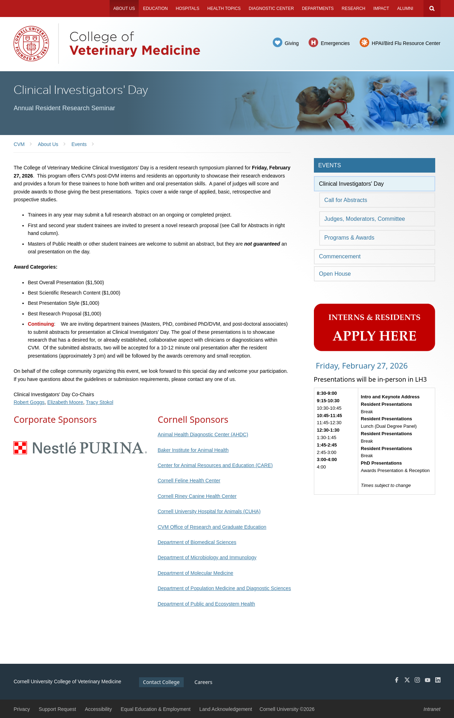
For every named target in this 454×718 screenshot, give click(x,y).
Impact (381, 8)
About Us (124, 8)
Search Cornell (432, 8)
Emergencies (335, 43)
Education (155, 8)
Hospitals (187, 8)
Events (329, 165)
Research (353, 8)
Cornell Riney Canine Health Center (197, 496)
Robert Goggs (28, 402)
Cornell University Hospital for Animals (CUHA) (208, 511)
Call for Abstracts (345, 200)
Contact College (161, 682)
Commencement (339, 256)
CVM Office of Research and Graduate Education (211, 527)
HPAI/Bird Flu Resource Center (406, 43)
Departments (318, 8)
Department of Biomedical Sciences (196, 542)
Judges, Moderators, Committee (364, 219)
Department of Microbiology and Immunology (206, 557)
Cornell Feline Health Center (188, 480)
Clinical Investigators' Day (351, 184)
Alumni (405, 8)
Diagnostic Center (271, 8)
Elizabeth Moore (65, 402)
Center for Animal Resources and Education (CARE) (214, 465)
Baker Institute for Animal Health (192, 450)
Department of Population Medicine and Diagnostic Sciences (224, 588)
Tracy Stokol (99, 402)
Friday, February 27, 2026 (361, 365)
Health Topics (224, 8)
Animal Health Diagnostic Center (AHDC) (202, 434)
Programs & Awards (349, 238)
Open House (335, 274)
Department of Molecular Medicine (195, 573)
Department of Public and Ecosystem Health (206, 604)
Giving (292, 43)
